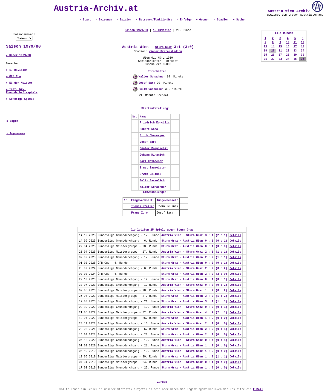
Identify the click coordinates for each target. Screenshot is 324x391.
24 (302, 50)
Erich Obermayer (152, 135)
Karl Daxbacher (151, 161)
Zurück (162, 382)
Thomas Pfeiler (142, 206)
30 (302, 55)
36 (302, 59)
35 (295, 59)
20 (272, 50)
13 (265, 46)
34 (287, 59)
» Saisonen (103, 19)
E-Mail (258, 389)
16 (287, 46)
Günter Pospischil (154, 148)
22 (287, 50)
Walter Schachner (152, 76)
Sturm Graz (163, 47)
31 (265, 59)
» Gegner (202, 19)
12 (302, 42)
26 (272, 55)
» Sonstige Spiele (20, 99)
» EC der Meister (19, 83)
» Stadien (221, 19)
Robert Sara (149, 129)
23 (295, 50)
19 (265, 50)
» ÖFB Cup (13, 76)
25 (265, 55)
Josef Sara (147, 83)
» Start (85, 19)
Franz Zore (139, 212)
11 (295, 42)
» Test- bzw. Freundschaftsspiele (21, 91)
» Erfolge (184, 19)
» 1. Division (17, 70)
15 (280, 46)
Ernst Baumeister (153, 167)
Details (235, 235)
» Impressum (15, 133)
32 (272, 59)
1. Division (162, 30)
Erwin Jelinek (150, 174)
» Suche (238, 19)
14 (272, 46)
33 (280, 59)
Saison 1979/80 (23, 46)
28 (287, 55)
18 (302, 46)
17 (295, 46)
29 (295, 55)
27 (280, 55)
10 (287, 42)
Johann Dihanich (152, 155)
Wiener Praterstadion (165, 51)
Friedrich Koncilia (155, 122)
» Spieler (123, 19)
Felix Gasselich (151, 89)
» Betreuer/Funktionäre (154, 19)
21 (280, 50)
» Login (12, 121)
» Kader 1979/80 (18, 55)
